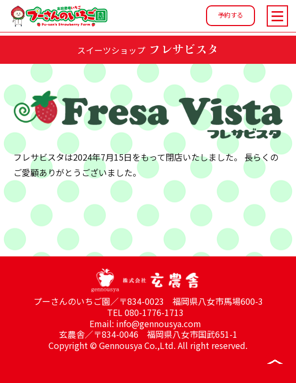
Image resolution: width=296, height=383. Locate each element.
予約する (230, 14)
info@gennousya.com (158, 323)
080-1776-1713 (154, 312)
